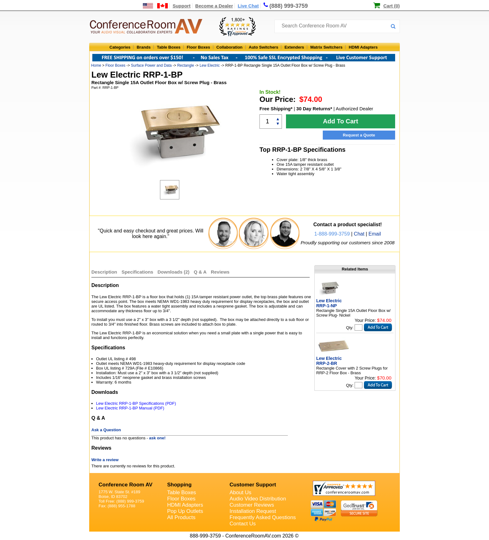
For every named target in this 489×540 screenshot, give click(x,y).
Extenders (294, 47)
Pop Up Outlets (185, 511)
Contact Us (243, 524)
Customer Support (253, 485)
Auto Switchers (263, 47)
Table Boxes (169, 47)
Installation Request (253, 511)
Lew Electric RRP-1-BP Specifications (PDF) (136, 403)
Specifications (137, 272)
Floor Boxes (198, 47)
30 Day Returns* (314, 108)
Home (96, 65)
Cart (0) (391, 5)
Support (181, 5)
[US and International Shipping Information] (155, 5)
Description (104, 272)
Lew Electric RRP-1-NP (329, 303)
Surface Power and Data (151, 65)
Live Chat (248, 5)
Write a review (105, 459)
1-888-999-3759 (332, 234)
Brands (144, 47)
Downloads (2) (173, 272)
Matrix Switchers (326, 47)
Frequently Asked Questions (263, 517)
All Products (181, 517)
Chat (359, 234)
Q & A (201, 272)
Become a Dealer (214, 5)
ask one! (157, 438)
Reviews (220, 272)
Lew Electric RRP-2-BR (329, 361)
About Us (240, 492)
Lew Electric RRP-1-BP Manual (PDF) (130, 408)
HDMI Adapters (363, 47)
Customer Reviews (252, 505)
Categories (119, 47)
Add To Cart (340, 121)
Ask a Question (106, 430)
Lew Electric (210, 65)
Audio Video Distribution (258, 499)
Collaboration (229, 47)
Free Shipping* (276, 108)
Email (374, 234)
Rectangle (185, 65)
